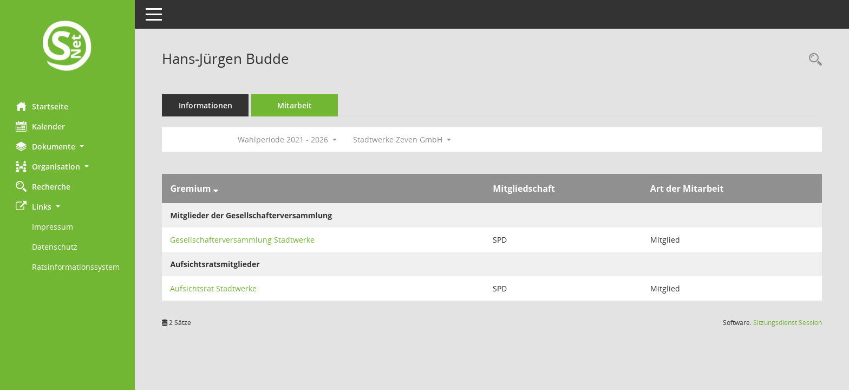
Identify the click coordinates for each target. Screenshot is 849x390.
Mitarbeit (295, 105)
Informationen (206, 105)
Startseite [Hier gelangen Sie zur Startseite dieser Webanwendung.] (42, 106)
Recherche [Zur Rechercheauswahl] (43, 186)
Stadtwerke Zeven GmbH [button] (403, 139)
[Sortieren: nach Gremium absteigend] (215, 188)
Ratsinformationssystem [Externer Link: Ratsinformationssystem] (76, 267)
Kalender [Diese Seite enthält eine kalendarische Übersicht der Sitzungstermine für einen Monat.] (41, 126)
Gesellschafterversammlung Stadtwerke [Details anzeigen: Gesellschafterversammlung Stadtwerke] (243, 240)
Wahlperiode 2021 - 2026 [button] (287, 139)
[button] (67, 146)
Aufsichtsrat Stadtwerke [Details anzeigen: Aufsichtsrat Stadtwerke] (214, 288)
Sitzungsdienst (787, 322)
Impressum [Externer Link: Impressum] (53, 227)
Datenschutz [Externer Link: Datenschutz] (55, 247)
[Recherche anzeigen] (813, 60)
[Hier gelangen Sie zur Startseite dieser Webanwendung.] (67, 47)
